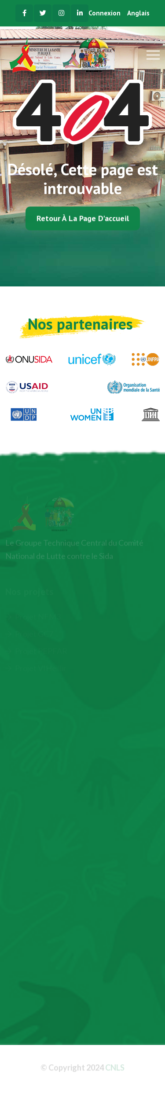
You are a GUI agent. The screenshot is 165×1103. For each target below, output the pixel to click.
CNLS (115, 1069)
